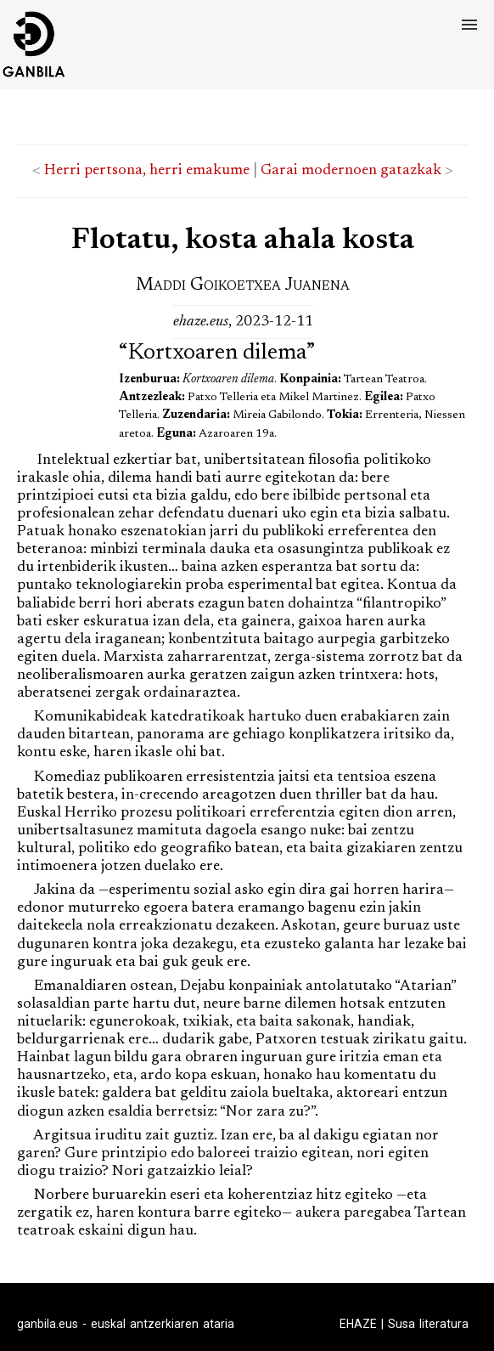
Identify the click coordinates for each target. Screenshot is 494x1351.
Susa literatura (428, 1324)
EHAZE (358, 1324)
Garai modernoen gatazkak (351, 170)
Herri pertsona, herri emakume (147, 170)
